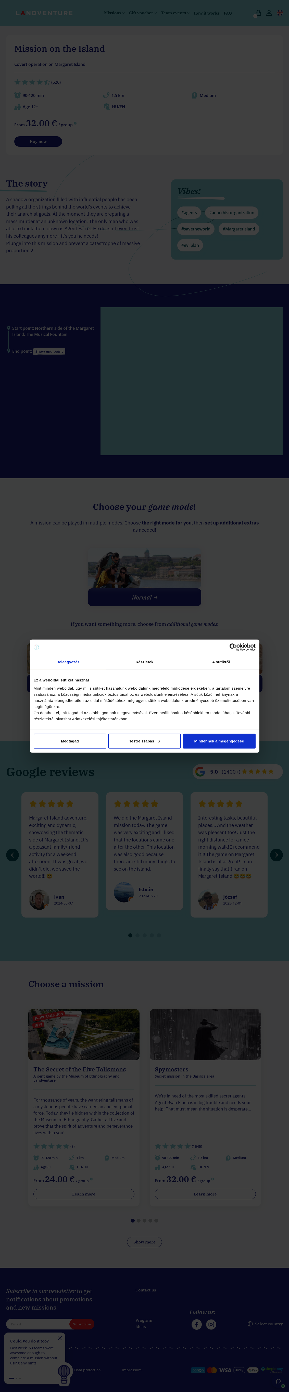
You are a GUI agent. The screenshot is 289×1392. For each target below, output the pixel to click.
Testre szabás (144, 741)
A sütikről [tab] (221, 662)
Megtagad (70, 741)
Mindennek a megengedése (219, 741)
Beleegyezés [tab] (68, 662)
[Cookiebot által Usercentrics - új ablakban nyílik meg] (233, 647)
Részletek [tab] (144, 662)
